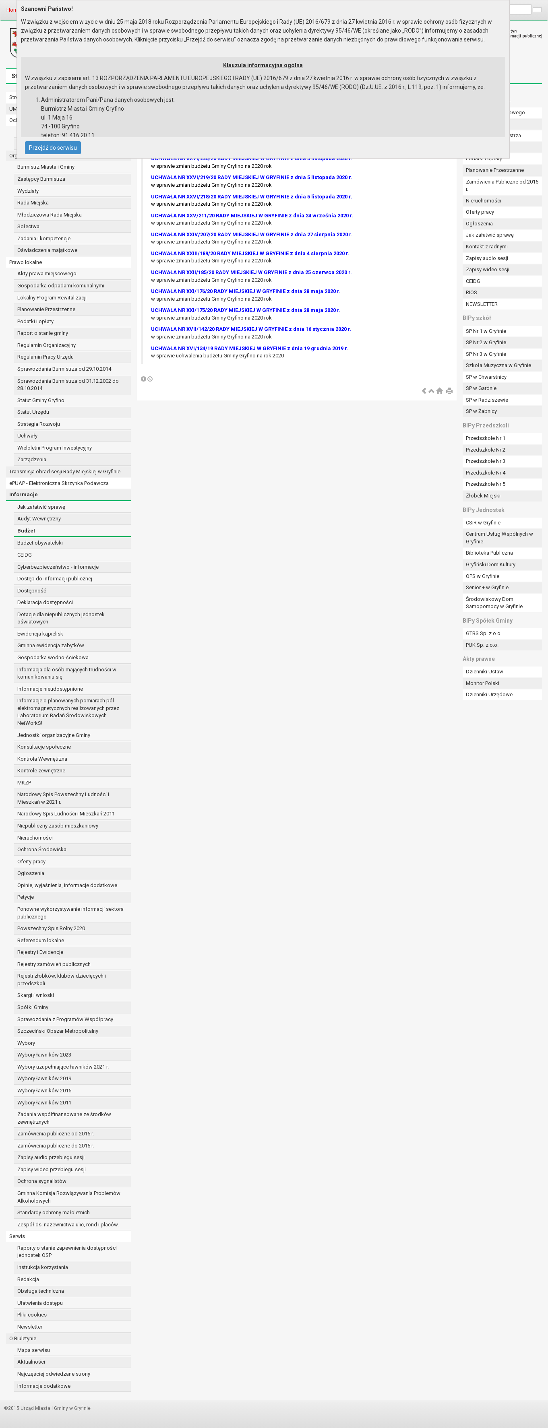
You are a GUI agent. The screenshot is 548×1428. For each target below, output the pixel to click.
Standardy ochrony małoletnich (53, 1212)
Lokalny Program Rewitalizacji (52, 298)
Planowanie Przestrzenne (46, 309)
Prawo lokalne (25, 262)
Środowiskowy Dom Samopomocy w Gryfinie (494, 603)
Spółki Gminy (32, 1007)
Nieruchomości (35, 838)
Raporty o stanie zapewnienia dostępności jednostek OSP (67, 1252)
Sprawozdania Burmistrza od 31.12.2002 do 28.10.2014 (68, 385)
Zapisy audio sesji (487, 258)
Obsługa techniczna (40, 1291)
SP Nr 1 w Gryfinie (486, 331)
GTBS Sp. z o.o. (484, 633)
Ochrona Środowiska (41, 849)
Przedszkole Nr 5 (485, 484)
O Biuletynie (22, 1338)
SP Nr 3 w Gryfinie (486, 354)
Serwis (17, 1236)
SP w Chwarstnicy (486, 377)
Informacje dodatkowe (43, 1386)
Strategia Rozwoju (38, 424)
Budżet (26, 531)
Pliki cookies (32, 1315)
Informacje (23, 494)
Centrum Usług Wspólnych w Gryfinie (499, 538)
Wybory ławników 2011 (44, 1103)
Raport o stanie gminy (42, 333)
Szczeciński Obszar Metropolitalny (57, 1031)
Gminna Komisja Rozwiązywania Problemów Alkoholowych (68, 1197)
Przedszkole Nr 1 (485, 438)
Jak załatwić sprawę (41, 507)
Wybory (26, 1043)
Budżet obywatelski (40, 543)
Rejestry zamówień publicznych (54, 964)
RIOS (471, 292)
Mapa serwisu (33, 1350)
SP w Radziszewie (487, 400)
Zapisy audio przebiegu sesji (51, 1157)
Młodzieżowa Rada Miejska (49, 215)
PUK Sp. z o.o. (482, 645)
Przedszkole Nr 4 (485, 473)
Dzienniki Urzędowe (489, 694)
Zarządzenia (31, 459)
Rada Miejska (33, 203)
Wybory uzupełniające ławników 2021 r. (63, 1067)
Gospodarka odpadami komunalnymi (60, 286)
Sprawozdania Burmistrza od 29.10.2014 (64, 369)
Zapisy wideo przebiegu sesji (51, 1169)
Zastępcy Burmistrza (41, 179)
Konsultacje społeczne (44, 747)
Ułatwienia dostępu (40, 1303)
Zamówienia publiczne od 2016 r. (55, 1134)
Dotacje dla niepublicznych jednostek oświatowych (61, 618)
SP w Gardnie (481, 388)
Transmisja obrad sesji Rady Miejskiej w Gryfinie (64, 471)
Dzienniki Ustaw (484, 672)
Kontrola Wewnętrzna (42, 759)
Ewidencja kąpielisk (40, 634)
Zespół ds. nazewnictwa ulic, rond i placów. (68, 1225)
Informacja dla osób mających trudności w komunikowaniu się (66, 673)
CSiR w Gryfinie (483, 523)
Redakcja (28, 1279)
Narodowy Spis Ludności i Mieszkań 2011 (66, 814)
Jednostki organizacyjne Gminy (53, 735)
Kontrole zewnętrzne (41, 771)
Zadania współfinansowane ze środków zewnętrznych (64, 1118)
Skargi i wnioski (35, 995)
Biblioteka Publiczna (489, 553)
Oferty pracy (31, 861)
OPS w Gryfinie (482, 576)
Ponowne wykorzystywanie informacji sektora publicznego (70, 913)
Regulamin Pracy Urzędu (45, 357)
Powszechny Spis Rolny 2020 (51, 928)
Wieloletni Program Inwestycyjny (54, 448)
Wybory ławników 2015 (44, 1091)
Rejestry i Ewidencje (40, 952)
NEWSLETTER (482, 304)
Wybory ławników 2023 (44, 1055)
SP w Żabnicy (481, 411)
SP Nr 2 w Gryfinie (486, 342)
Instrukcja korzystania (42, 1267)
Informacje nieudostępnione (50, 689)
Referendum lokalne (40, 940)
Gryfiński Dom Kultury (490, 564)
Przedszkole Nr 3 (485, 461)
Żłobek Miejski (483, 496)
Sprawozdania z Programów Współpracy (65, 1019)
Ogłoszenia (30, 873)
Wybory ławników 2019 (44, 1078)
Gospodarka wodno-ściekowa (53, 657)
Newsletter (29, 1327)
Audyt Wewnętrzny (39, 519)
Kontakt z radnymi (487, 247)
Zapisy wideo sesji (487, 269)
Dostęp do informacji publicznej (54, 579)
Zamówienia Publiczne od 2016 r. (502, 185)
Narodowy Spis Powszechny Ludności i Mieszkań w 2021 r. (63, 798)
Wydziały (28, 191)
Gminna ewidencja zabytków (50, 645)
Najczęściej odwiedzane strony (53, 1374)
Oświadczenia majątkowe (47, 250)
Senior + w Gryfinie (487, 587)
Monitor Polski (482, 683)
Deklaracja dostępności (45, 602)
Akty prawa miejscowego (47, 273)
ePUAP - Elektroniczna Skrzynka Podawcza (59, 483)
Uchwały (27, 436)
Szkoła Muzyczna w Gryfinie (498, 365)
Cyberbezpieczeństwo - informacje (58, 567)
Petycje (25, 897)
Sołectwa (28, 226)
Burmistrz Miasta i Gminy (45, 167)
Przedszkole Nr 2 (485, 450)
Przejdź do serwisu (53, 147)
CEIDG (24, 555)
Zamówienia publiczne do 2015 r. (55, 1146)
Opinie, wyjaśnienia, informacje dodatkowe (67, 885)
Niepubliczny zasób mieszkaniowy (57, 826)
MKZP (24, 783)
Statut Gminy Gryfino (40, 400)
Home (13, 10)
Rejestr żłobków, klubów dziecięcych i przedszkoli (61, 979)
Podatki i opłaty (35, 321)
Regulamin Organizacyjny (46, 345)
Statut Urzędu (33, 412)
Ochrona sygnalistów (41, 1181)
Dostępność (31, 591)
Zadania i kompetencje (43, 238)
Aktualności (31, 1362)
